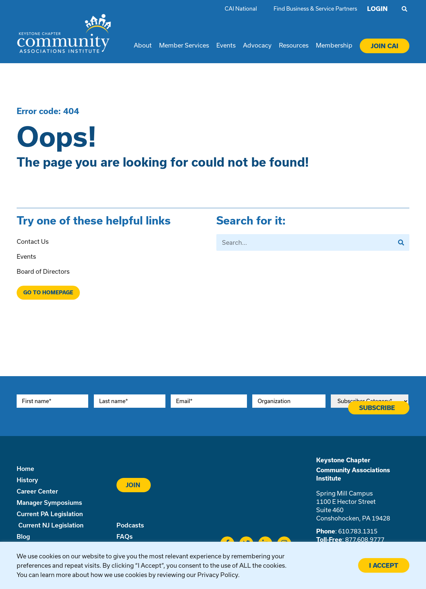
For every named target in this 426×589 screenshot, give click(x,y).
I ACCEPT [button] (383, 565)
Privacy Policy (217, 574)
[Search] (401, 242)
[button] (404, 9)
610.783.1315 (357, 531)
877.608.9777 (364, 539)
